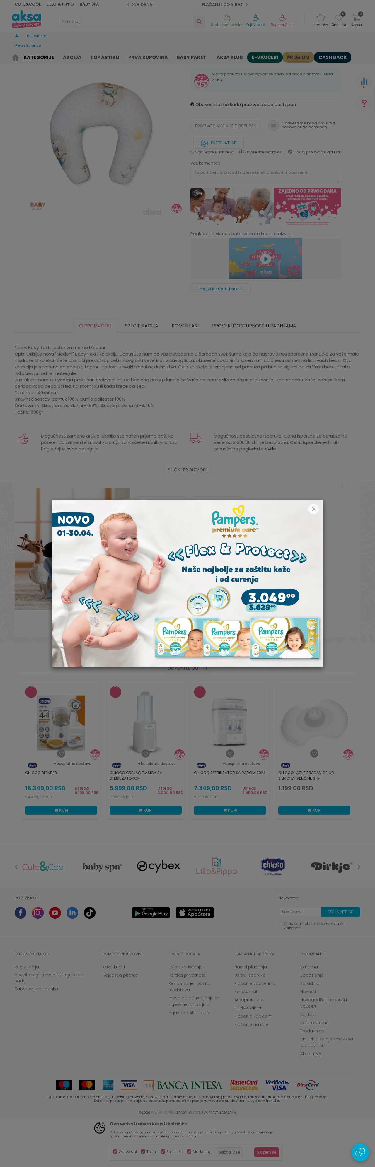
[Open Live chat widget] (360, 1152)
